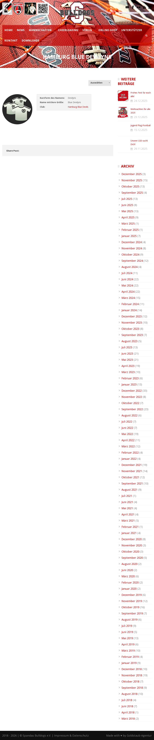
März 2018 (128, 718)
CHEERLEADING (68, 30)
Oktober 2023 (130, 329)
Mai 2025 (127, 211)
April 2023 (128, 366)
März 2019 (128, 650)
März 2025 (128, 223)
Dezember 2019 (132, 595)
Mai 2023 (127, 359)
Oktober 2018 (130, 681)
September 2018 (132, 687)
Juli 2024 (127, 273)
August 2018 (129, 694)
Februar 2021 (130, 527)
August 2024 (129, 267)
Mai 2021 (127, 508)
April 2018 (128, 712)
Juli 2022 (127, 421)
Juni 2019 (127, 632)
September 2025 (132, 192)
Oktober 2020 (130, 551)
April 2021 (128, 514)
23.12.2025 (140, 117)
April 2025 (128, 217)
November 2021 (132, 471)
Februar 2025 (130, 230)
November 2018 (132, 675)
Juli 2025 (127, 199)
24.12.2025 (140, 100)
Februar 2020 (130, 582)
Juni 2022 (127, 428)
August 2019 (129, 619)
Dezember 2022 (132, 390)
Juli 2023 (127, 347)
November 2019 (132, 601)
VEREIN (87, 30)
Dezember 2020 (132, 539)
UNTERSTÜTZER (131, 30)
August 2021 (129, 489)
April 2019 (128, 644)
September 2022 (132, 409)
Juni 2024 (127, 279)
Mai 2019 (127, 638)
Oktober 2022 (130, 403)
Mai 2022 (127, 434)
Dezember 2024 (132, 242)
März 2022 (128, 446)
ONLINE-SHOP (107, 30)
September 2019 (132, 613)
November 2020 (132, 545)
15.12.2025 (140, 130)
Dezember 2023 (132, 316)
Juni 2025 (127, 205)
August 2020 (129, 564)
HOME (8, 30)
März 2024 (128, 298)
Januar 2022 (129, 458)
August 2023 (129, 341)
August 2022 (129, 415)
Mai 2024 (127, 285)
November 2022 (132, 397)
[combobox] (100, 83)
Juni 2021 (127, 502)
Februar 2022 (130, 452)
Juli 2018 (127, 700)
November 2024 (132, 248)
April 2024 (128, 291)
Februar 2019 (130, 656)
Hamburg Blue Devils (78, 106)
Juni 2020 (127, 570)
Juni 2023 (127, 353)
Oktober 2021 (130, 477)
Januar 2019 (129, 663)
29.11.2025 (140, 148)
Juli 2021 (127, 496)
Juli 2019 (127, 626)
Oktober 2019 (130, 607)
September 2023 (132, 335)
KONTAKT (10, 40)
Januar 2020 (129, 588)
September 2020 (132, 557)
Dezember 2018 (132, 669)
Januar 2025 (129, 236)
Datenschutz (80, 735)
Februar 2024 (130, 304)
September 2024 (132, 260)
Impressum (61, 735)
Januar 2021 (129, 533)
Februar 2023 (130, 378)
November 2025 (132, 180)
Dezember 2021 (132, 465)
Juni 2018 (127, 706)
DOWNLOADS (30, 40)
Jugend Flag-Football (141, 125)
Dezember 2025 (132, 174)
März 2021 (128, 520)
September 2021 (132, 483)
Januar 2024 (129, 310)
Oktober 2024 (130, 254)
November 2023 (132, 322)
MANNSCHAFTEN (40, 30)
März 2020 (128, 576)
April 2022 (128, 440)
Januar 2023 (129, 384)
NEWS (21, 30)
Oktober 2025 (130, 186)
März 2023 (128, 372)
